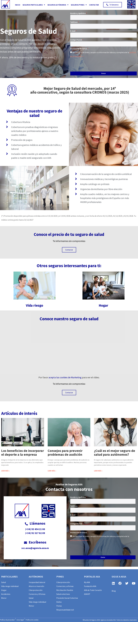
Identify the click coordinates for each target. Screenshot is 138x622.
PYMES (60, 576)
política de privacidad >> (80, 540)
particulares (9, 576)
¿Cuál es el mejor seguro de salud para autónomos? (114, 452)
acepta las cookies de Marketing (65, 377)
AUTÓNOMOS (36, 576)
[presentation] (88, 64)
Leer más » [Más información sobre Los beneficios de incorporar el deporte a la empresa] (5, 471)
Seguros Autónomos (57, 5)
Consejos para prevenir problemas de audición (65, 452)
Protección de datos (78, 49)
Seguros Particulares (34, 5)
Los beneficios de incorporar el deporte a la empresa (22, 452)
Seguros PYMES (79, 5)
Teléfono (74, 22)
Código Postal (76, 40)
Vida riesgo (34, 305)
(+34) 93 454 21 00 (35, 529)
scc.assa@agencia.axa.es (35, 548)
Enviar (103, 73)
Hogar (103, 305)
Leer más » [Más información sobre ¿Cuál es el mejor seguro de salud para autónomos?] (98, 471)
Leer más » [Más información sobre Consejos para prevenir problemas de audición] (52, 471)
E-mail (72, 31)
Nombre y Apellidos (78, 13)
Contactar (94, 5)
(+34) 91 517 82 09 (35, 533)
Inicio (17, 5)
